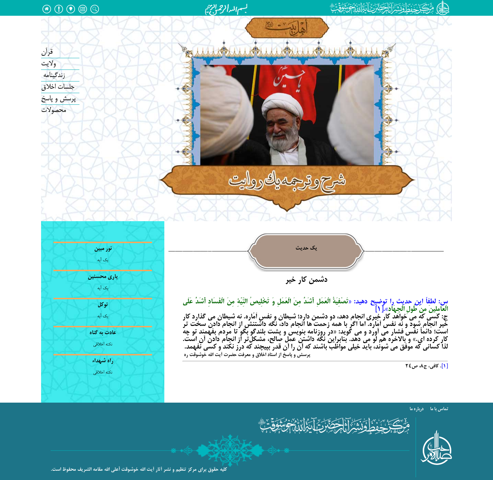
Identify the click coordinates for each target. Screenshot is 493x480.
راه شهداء (102, 361)
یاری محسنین (103, 277)
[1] (444, 366)
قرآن (46, 52)
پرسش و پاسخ (58, 98)
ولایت (48, 64)
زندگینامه (53, 75)
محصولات (53, 110)
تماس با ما (439, 409)
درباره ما (417, 409)
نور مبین (103, 249)
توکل (103, 305)
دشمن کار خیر (306, 280)
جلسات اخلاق (57, 87)
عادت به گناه (102, 333)
